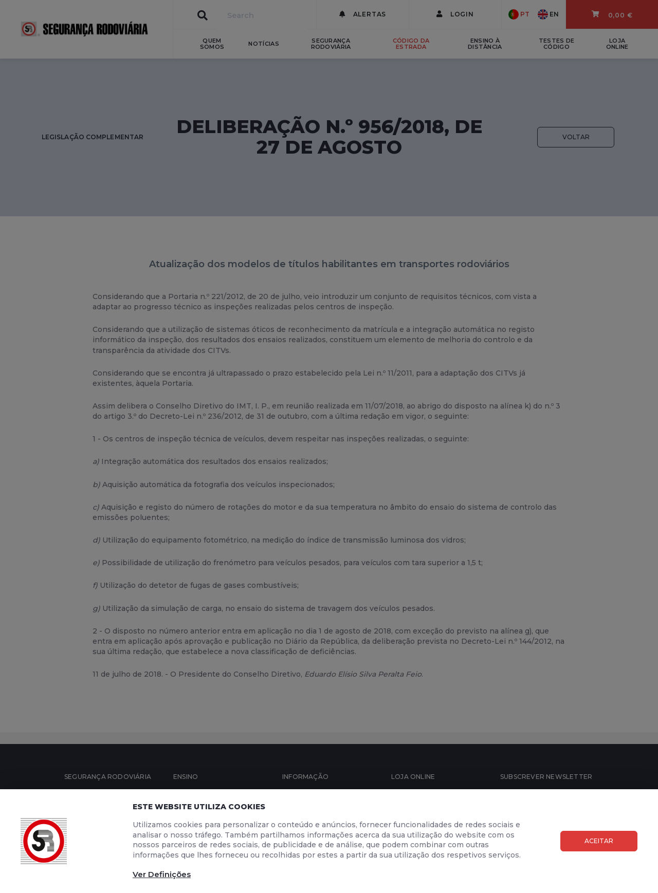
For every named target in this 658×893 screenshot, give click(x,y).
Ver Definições (162, 874)
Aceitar (598, 841)
